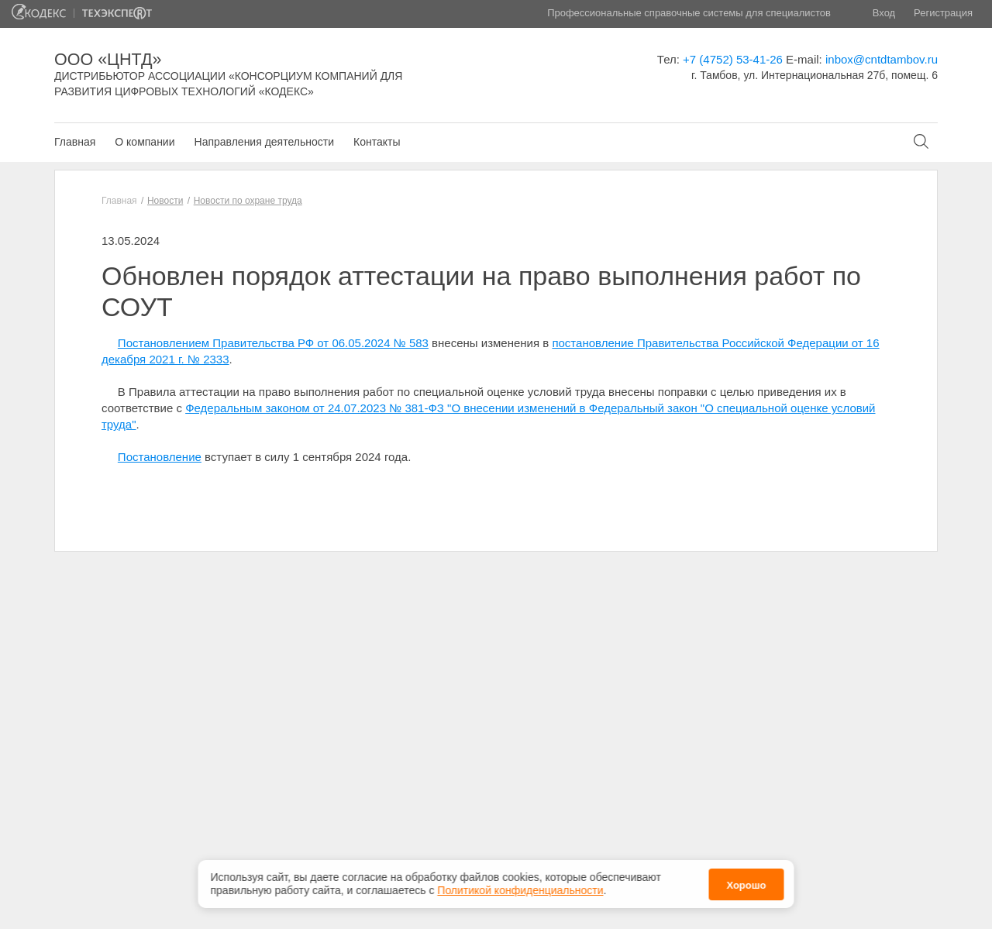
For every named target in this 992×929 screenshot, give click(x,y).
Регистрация (943, 13)
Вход (884, 13)
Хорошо (746, 883)
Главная (74, 142)
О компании (144, 142)
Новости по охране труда (248, 200)
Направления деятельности (264, 142)
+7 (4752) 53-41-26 (733, 59)
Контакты (376, 142)
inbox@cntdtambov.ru (881, 59)
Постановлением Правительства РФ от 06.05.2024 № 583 (273, 342)
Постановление (160, 456)
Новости (165, 200)
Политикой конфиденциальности (520, 888)
